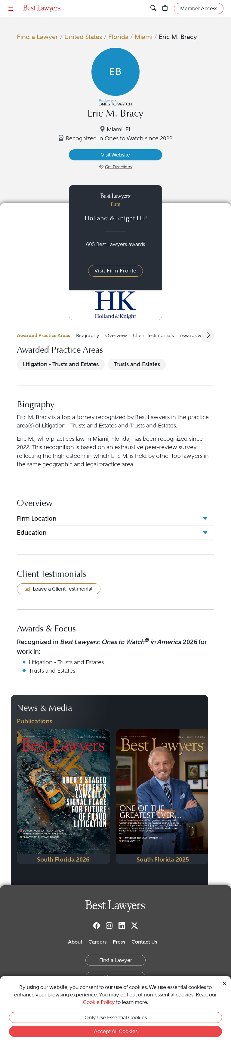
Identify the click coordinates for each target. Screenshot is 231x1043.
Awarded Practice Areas (43, 335)
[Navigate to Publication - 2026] (63, 796)
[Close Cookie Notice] (225, 983)
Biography (87, 335)
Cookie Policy (99, 1002)
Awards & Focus (198, 335)
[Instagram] (109, 925)
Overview (116, 335)
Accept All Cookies (115, 1031)
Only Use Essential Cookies (116, 1017)
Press (119, 942)
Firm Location (37, 518)
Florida (118, 37)
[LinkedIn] (122, 925)
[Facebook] (96, 925)
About (75, 942)
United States (83, 37)
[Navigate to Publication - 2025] (162, 796)
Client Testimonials (153, 335)
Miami (143, 37)
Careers (97, 942)
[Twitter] (134, 925)
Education (32, 532)
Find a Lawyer (37, 37)
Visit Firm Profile (115, 271)
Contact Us (144, 942)
